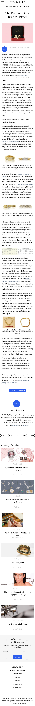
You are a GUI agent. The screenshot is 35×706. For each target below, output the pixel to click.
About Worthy (17, 667)
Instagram (15, 425)
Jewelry (26, 6)
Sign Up (17, 657)
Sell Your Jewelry (17, 391)
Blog (7, 6)
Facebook (25, 425)
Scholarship (17, 687)
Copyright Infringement (17, 670)
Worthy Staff (15, 48)
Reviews (17, 681)
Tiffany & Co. (24, 75)
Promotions (17, 684)
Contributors (17, 674)
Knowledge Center (16, 6)
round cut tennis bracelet (25, 184)
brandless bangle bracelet (10, 142)
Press (17, 677)
